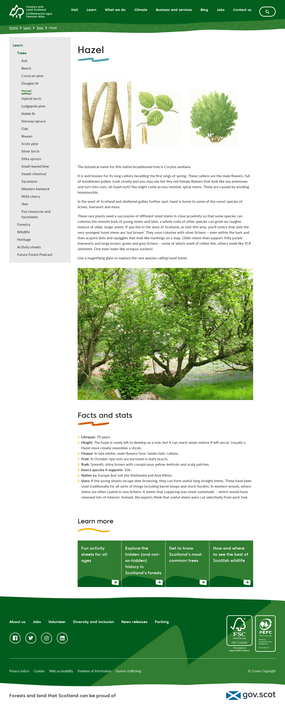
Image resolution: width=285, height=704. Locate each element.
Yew (24, 204)
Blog (204, 10)
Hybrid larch (31, 98)
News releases (134, 622)
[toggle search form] (267, 12)
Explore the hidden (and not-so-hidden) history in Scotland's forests (143, 560)
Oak (24, 128)
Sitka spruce (31, 158)
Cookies (39, 671)
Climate (140, 10)
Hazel (26, 91)
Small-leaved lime (35, 166)
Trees (39, 28)
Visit (74, 10)
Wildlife (23, 232)
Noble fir (28, 113)
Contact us (242, 10)
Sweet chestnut (33, 173)
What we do (115, 10)
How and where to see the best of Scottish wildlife (230, 554)
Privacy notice (19, 671)
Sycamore (29, 181)
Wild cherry (30, 196)
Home (13, 28)
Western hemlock (35, 189)
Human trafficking (128, 671)
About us (17, 622)
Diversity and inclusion (93, 622)
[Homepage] (30, 11)
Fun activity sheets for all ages (94, 554)
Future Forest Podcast (34, 254)
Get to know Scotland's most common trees (185, 554)
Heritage (24, 239)
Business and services (174, 10)
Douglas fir (30, 83)
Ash (24, 60)
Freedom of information (94, 671)
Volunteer (57, 622)
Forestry (23, 224)
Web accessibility (61, 671)
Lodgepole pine (33, 106)
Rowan (26, 136)
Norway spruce (33, 121)
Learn (91, 10)
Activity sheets (29, 247)
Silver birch (30, 151)
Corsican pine (32, 75)
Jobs (220, 10)
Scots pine (29, 143)
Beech (26, 68)
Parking (162, 622)
